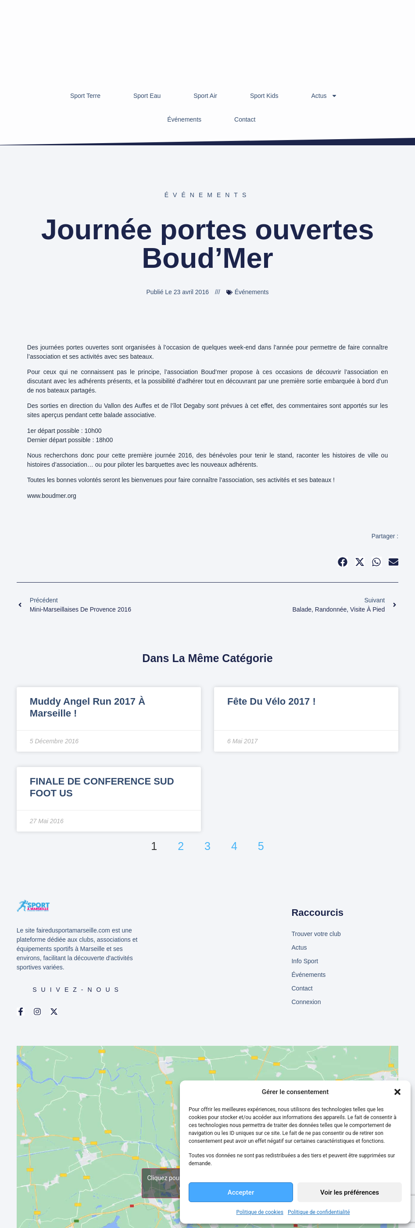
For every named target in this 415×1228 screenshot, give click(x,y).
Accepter (241, 1192)
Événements (184, 119)
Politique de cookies (259, 1212)
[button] (397, 1092)
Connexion (306, 1001)
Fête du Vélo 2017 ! (271, 701)
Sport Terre (85, 95)
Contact (244, 119)
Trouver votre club (315, 933)
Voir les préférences (349, 1192)
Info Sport (304, 961)
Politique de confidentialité (319, 1212)
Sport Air (205, 95)
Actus (324, 95)
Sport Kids (264, 95)
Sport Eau (147, 95)
